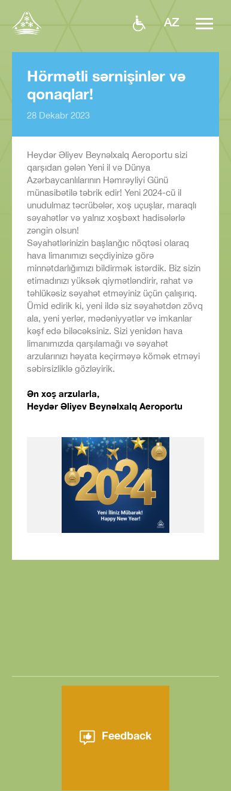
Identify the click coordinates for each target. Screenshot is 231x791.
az (172, 21)
